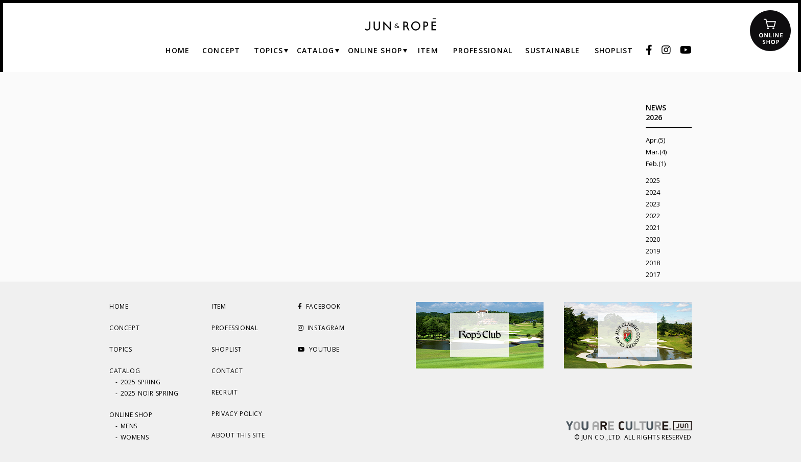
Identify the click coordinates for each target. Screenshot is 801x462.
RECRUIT (224, 392)
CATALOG (124, 370)
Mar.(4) (656, 151)
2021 (653, 227)
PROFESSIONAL (234, 328)
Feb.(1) (656, 163)
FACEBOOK (319, 306)
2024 (653, 192)
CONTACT (227, 370)
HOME (118, 306)
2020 (653, 239)
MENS (129, 426)
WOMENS (135, 437)
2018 (653, 262)
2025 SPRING (141, 382)
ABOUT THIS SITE (238, 435)
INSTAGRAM (321, 328)
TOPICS (120, 349)
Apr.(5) (655, 140)
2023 (653, 204)
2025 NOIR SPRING (150, 393)
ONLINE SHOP (131, 414)
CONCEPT (124, 328)
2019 (653, 251)
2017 (653, 274)
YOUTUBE (319, 349)
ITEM (218, 306)
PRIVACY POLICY (236, 413)
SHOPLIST (226, 349)
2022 (653, 215)
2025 (653, 180)
